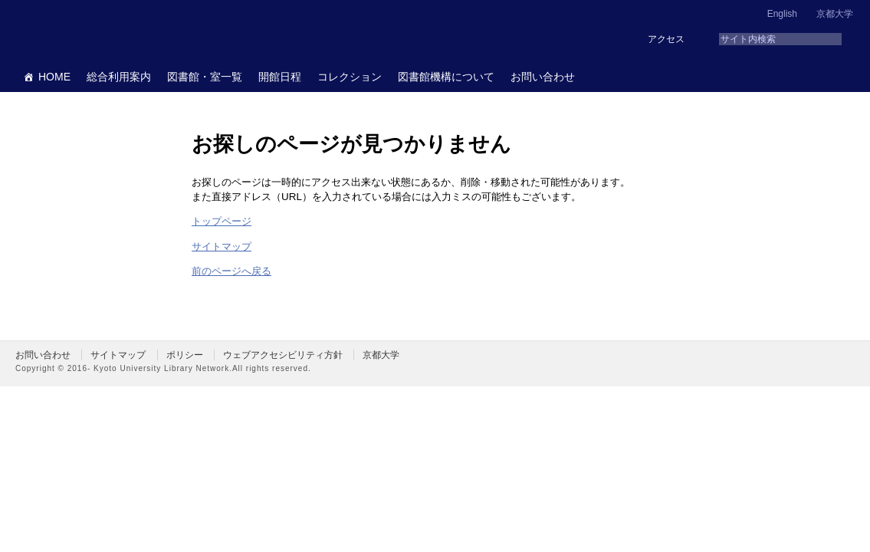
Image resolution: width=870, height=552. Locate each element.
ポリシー (184, 355)
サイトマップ (221, 246)
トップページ (221, 221)
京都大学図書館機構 (133, 30)
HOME (54, 77)
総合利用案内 (119, 77)
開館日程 (279, 77)
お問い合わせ (543, 77)
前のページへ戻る (231, 271)
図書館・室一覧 (204, 77)
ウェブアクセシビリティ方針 (283, 355)
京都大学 (834, 13)
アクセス (666, 39)
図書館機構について (446, 77)
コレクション (349, 77)
